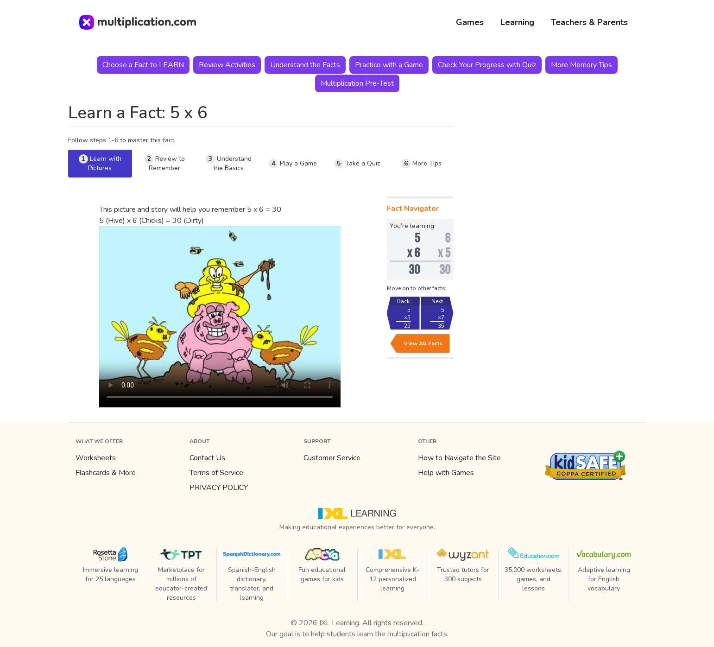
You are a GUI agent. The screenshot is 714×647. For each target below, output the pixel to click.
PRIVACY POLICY (219, 487)
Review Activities (227, 65)
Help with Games (446, 473)
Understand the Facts (305, 65)
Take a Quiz (357, 163)
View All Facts (423, 343)
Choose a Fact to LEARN (143, 65)
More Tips (421, 163)
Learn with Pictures (100, 163)
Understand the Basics (229, 163)
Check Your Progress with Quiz (487, 65)
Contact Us (207, 458)
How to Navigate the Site (459, 458)
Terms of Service (216, 473)
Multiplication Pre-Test (357, 83)
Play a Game (293, 163)
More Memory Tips (581, 65)
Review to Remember (164, 163)
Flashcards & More (106, 473)
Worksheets (96, 458)
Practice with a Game (389, 65)
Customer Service (331, 458)
